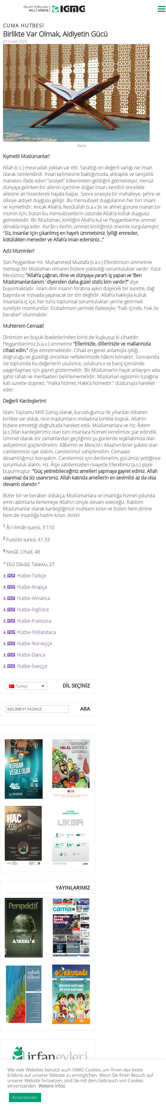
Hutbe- (34, 621)
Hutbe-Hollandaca (36, 632)
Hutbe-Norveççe (34, 643)
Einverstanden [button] (25, 1097)
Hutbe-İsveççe (32, 666)
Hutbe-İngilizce (33, 609)
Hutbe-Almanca (33, 598)
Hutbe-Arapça (32, 587)
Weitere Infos (51, 1086)
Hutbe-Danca (31, 654)
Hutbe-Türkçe (31, 575)
